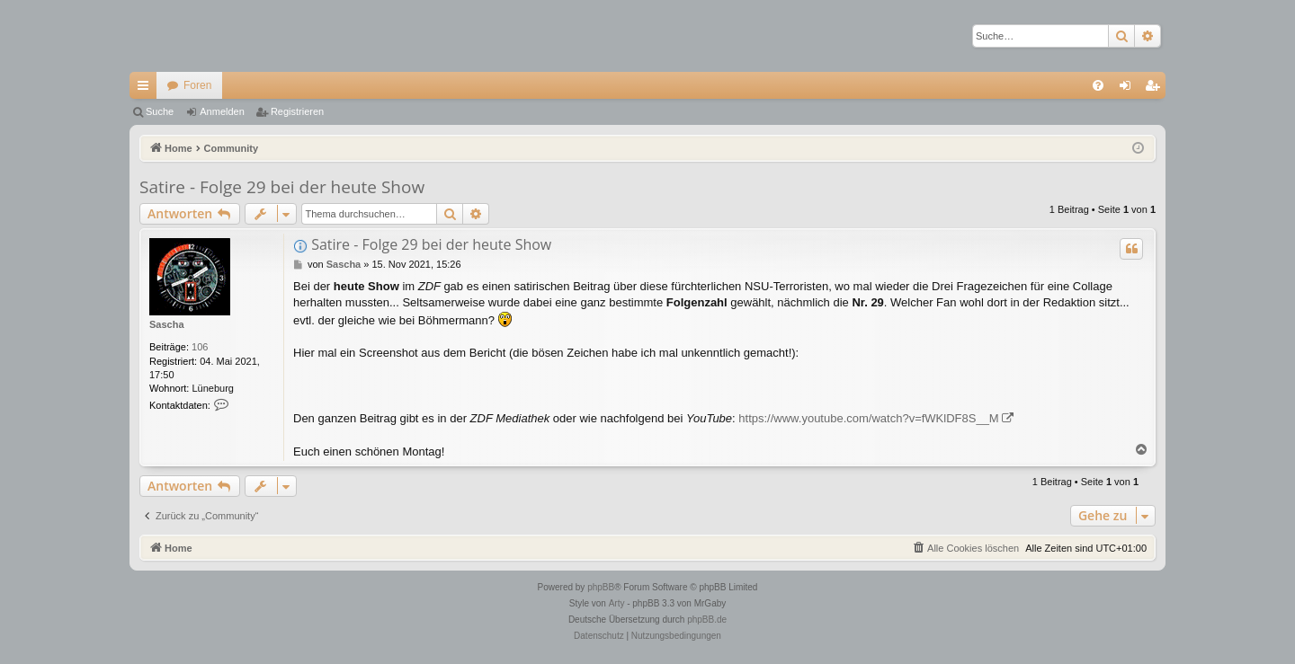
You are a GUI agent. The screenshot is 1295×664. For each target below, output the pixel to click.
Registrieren (297, 111)
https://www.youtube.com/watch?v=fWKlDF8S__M (868, 418)
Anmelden (222, 111)
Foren (197, 85)
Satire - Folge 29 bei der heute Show (281, 187)
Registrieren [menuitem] (1156, 89)
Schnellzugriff (146, 89)
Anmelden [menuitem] (1129, 89)
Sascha (166, 324)
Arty (617, 603)
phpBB (600, 587)
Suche (160, 111)
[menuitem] (1098, 85)
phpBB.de (707, 619)
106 (200, 346)
